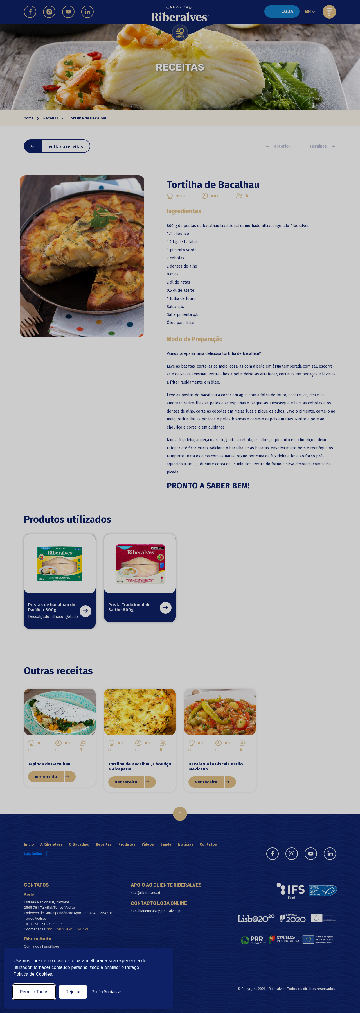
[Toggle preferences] (106, 992)
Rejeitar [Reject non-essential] (73, 991)
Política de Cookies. (33, 974)
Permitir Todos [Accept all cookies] (34, 991)
